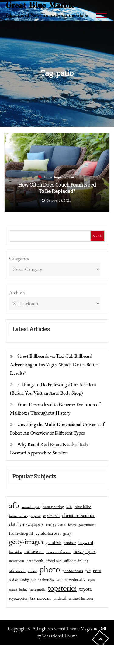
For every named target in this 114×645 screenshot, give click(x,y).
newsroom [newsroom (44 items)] (16, 560)
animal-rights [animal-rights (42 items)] (31, 506)
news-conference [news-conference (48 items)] (58, 551)
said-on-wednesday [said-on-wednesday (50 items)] (71, 579)
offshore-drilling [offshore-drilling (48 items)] (76, 560)
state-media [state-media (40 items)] (37, 589)
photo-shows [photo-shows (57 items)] (72, 570)
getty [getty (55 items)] (67, 533)
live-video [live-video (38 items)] (15, 551)
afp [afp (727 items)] (14, 505)
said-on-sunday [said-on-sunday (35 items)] (19, 580)
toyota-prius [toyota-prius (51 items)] (18, 598)
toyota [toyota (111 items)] (85, 588)
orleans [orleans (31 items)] (32, 571)
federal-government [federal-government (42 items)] (81, 524)
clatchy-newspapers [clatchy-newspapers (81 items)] (26, 524)
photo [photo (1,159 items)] (49, 569)
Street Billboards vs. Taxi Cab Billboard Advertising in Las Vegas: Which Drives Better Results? (54, 364)
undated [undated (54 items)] (60, 598)
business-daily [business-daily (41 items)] (18, 515)
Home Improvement (59, 177)
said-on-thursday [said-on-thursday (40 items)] (42, 579)
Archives (17, 292)
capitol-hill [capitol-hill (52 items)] (51, 515)
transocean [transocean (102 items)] (40, 598)
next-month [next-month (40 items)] (35, 560)
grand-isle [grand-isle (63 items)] (53, 542)
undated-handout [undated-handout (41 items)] (81, 598)
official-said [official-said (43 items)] (54, 560)
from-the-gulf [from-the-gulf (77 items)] (21, 533)
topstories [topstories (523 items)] (62, 588)
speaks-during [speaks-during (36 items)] (18, 589)
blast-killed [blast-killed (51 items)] (83, 506)
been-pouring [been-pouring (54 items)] (53, 506)
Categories (19, 258)
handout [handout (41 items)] (70, 542)
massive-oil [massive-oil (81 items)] (34, 551)
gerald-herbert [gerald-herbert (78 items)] (48, 533)
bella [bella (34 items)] (69, 507)
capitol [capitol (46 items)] (36, 515)
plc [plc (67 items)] (88, 570)
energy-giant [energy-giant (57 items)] (56, 524)
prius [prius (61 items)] (97, 570)
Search (97, 235)
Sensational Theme (59, 636)
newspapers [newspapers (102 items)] (84, 551)
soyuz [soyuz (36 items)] (91, 580)
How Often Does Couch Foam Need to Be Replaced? (57, 188)
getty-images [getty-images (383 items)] (26, 541)
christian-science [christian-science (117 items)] (78, 515)
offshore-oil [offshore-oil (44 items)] (17, 570)
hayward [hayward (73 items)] (85, 542)
